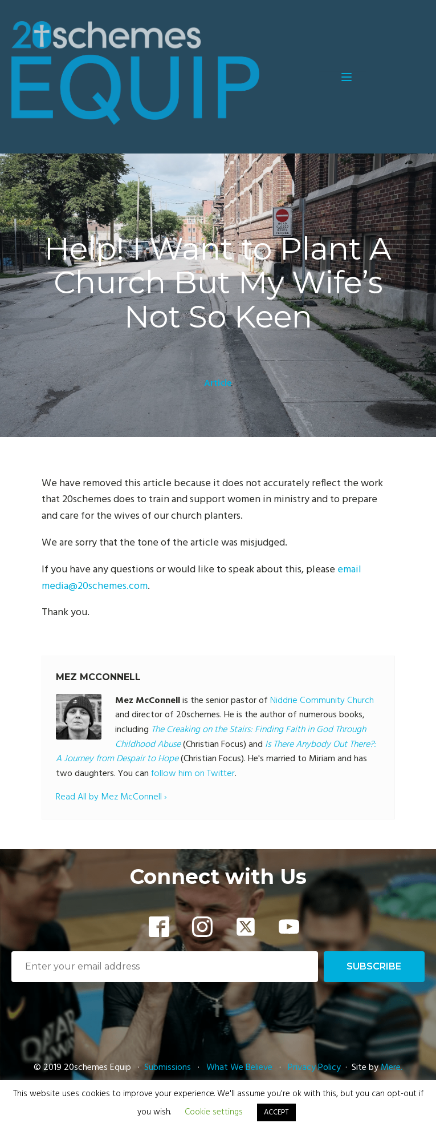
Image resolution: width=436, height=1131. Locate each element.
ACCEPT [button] (276, 1112)
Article (218, 383)
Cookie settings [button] (214, 1112)
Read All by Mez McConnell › (111, 797)
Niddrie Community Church (322, 700)
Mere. (391, 1067)
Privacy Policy (314, 1067)
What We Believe (239, 1067)
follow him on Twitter (193, 773)
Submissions (168, 1067)
